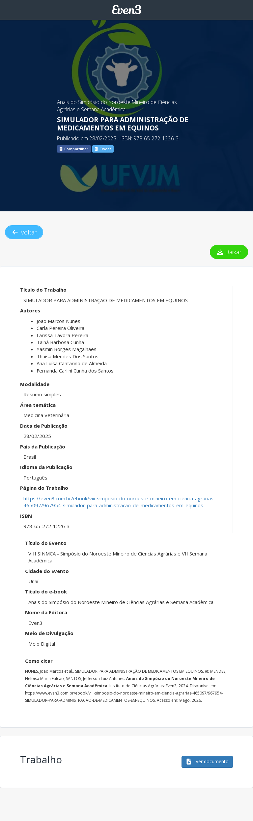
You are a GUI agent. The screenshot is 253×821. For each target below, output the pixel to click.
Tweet (103, 148)
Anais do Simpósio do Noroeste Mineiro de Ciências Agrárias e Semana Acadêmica (117, 105)
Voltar (24, 232)
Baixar (229, 252)
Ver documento (207, 761)
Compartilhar (74, 148)
